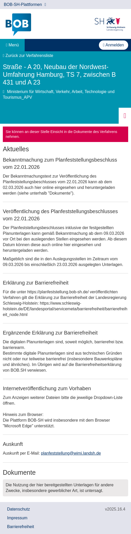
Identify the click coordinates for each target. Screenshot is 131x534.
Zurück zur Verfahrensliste (28, 55)
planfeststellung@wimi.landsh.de (71, 453)
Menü (12, 45)
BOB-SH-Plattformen (25, 4)
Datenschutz (18, 509)
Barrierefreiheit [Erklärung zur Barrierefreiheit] (20, 526)
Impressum (17, 518)
